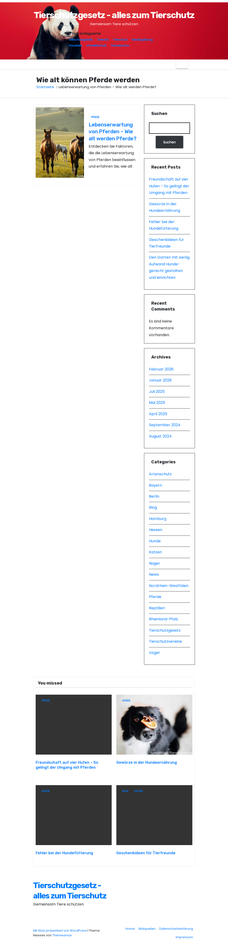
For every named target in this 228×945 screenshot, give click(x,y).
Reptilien (157, 608)
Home (130, 926)
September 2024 (164, 425)
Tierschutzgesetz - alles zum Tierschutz (114, 15)
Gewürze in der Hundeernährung (146, 761)
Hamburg (157, 518)
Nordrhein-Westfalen (168, 585)
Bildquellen (147, 926)
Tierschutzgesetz (81, 40)
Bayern (155, 485)
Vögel (154, 652)
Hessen (155, 529)
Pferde (95, 117)
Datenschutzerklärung (176, 926)
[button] (191, 64)
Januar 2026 (160, 380)
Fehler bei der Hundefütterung (64, 850)
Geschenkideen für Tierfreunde (145, 850)
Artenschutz (160, 474)
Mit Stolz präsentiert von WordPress (60, 928)
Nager (154, 563)
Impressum (184, 935)
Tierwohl (103, 40)
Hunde (155, 541)
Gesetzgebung (142, 40)
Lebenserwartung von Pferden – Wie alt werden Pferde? (113, 132)
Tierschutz (120, 40)
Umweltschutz (96, 45)
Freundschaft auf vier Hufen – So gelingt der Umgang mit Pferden (169, 186)
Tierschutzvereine (165, 641)
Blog (153, 507)
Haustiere (75, 45)
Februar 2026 (161, 369)
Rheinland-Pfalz (163, 619)
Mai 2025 (157, 402)
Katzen (155, 552)
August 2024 (160, 436)
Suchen (159, 113)
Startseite (45, 86)
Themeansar (62, 933)
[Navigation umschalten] (182, 64)
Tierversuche (120, 45)
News (154, 574)
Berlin (154, 496)
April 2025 (158, 414)
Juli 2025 (157, 391)
